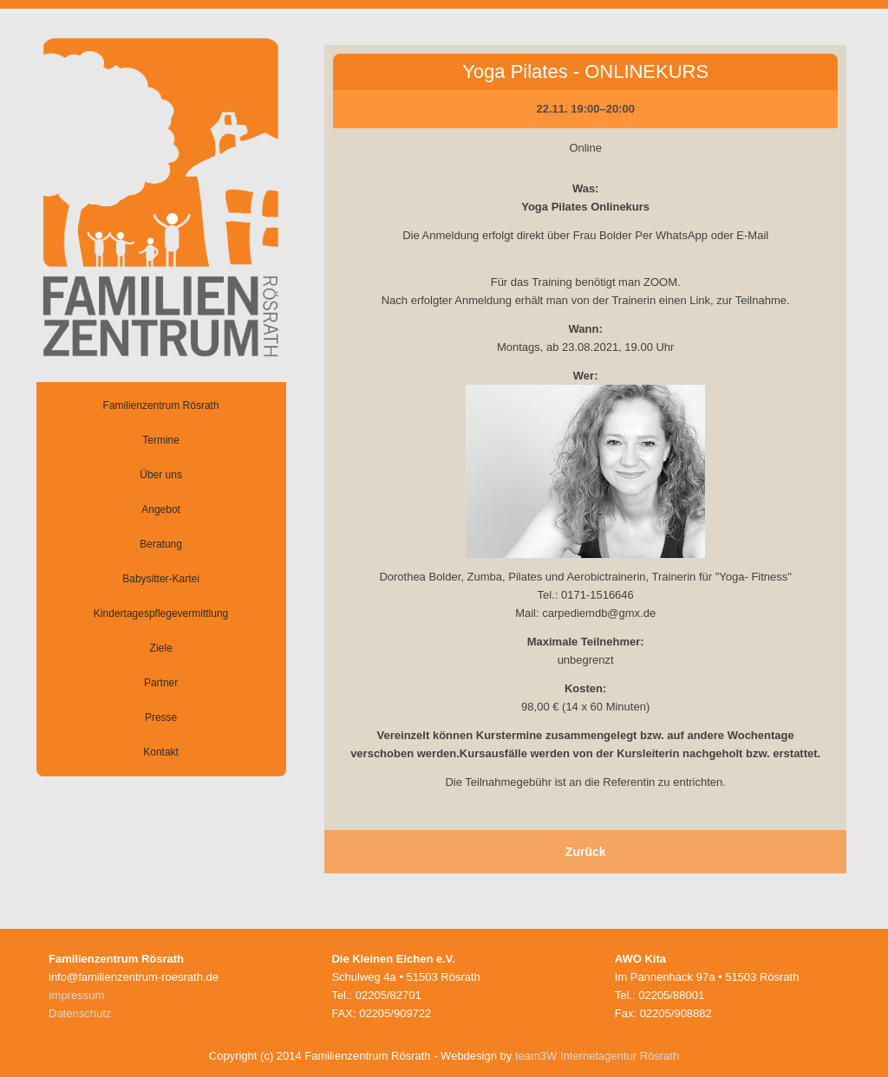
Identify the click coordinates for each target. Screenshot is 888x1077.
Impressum (76, 995)
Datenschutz (80, 1013)
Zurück (585, 852)
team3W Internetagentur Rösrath (597, 1055)
